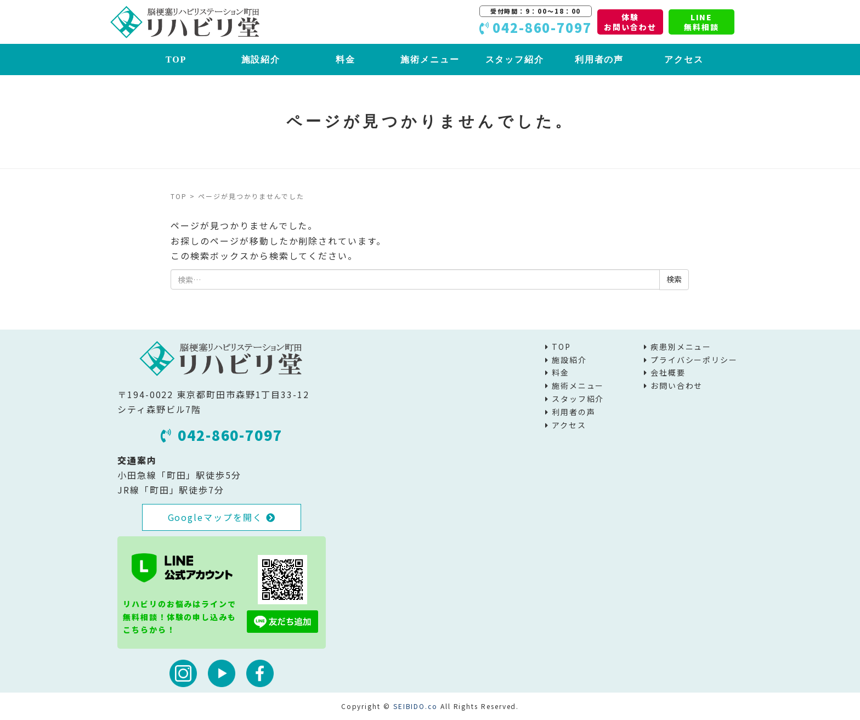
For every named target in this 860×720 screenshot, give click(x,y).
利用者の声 (599, 59)
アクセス (684, 59)
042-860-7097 (221, 435)
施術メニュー (430, 59)
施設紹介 (261, 59)
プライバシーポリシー (694, 359)
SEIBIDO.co (415, 706)
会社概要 (668, 372)
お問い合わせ (676, 385)
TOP (176, 59)
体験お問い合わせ (630, 22)
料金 (345, 59)
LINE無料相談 (701, 22)
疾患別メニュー (680, 346)
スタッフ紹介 (515, 59)
